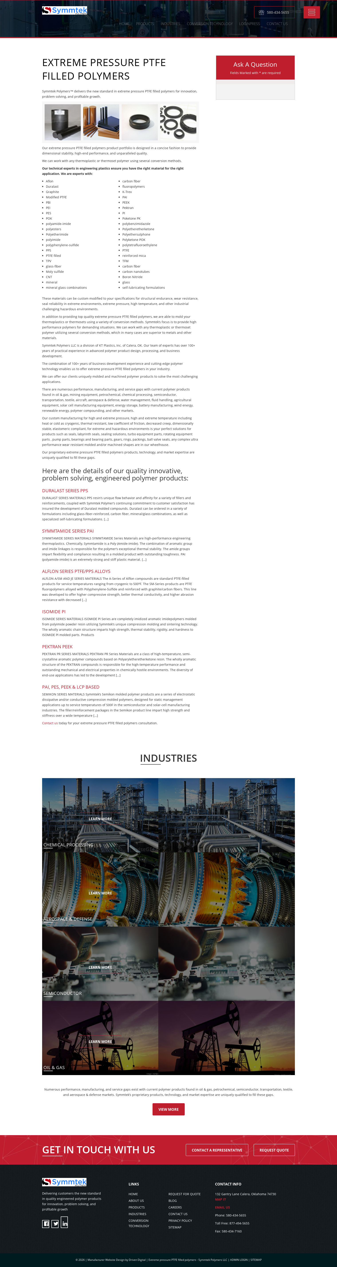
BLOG (172, 1201)
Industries (170, 24)
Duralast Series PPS (65, 491)
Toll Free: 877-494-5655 (232, 1223)
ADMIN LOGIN (239, 1260)
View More (169, 1109)
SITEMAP (174, 1227)
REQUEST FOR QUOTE (184, 1194)
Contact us (50, 723)
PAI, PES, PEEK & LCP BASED (71, 687)
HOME (124, 24)
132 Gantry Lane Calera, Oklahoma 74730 (255, 1197)
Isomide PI (54, 612)
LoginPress (249, 24)
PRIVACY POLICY (180, 1220)
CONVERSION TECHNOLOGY (210, 24)
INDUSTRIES (137, 1214)
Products (145, 24)
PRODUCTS (137, 1207)
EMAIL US (222, 1207)
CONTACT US (277, 24)
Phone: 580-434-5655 (230, 1215)
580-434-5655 (278, 12)
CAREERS (175, 1207)
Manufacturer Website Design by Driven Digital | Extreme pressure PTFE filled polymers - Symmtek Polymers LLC (158, 1260)
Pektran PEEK (57, 647)
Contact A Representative (217, 1150)
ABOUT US (136, 1201)
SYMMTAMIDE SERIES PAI (68, 531)
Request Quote (274, 1150)
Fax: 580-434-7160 (228, 1231)
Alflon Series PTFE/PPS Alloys (76, 571)
